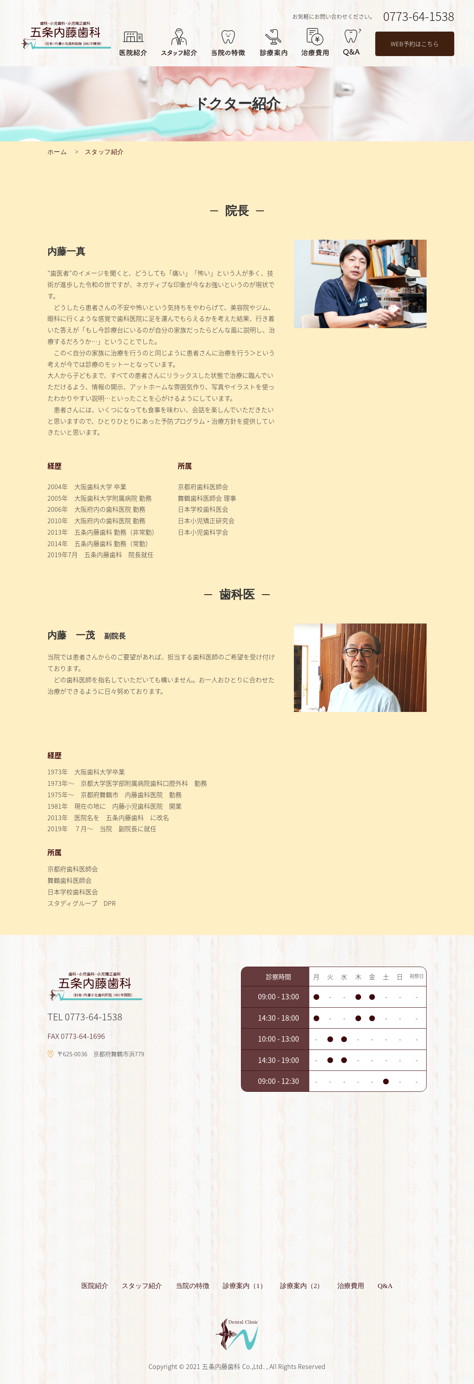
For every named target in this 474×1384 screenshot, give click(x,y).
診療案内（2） (298, 1286)
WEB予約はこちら (415, 43)
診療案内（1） (245, 1286)
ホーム (57, 151)
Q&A (374, 1286)
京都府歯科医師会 (203, 486)
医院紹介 (105, 1286)
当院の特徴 (196, 1286)
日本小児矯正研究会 (206, 520)
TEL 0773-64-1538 (85, 1017)
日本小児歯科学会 (203, 532)
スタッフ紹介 (149, 1286)
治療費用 (343, 1286)
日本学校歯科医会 (203, 509)
